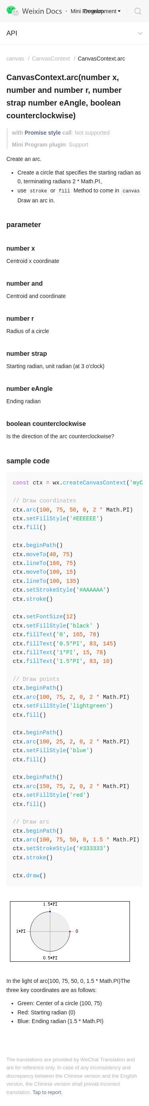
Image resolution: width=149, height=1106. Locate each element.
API (11, 33)
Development (100, 11)
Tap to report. (47, 1092)
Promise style (43, 132)
